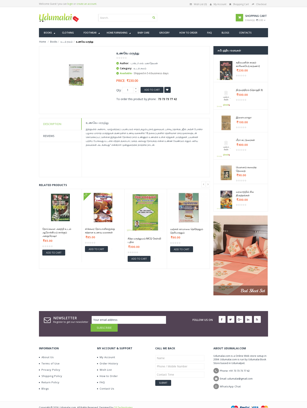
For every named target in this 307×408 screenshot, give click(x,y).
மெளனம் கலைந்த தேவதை (246, 169)
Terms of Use (49, 355)
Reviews (48, 136)
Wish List (104, 362)
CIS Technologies (123, 399)
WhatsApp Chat (230, 378)
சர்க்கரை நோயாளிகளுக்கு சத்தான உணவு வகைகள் (100, 230)
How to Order (107, 368)
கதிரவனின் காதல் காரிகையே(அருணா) (248, 64)
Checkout (259, 4)
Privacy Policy (49, 362)
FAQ (101, 374)
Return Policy (49, 374)
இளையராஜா (244, 117)
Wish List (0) (198, 4)
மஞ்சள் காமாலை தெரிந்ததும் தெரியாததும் (186, 230)
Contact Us (105, 380)
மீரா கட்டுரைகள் (245, 140)
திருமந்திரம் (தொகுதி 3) (249, 90)
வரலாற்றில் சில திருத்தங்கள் (245, 193)
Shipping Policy (50, 368)
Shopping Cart (239, 4)
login (70, 3)
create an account (86, 3)
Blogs (44, 380)
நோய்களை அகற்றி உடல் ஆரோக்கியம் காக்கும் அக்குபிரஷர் (56, 232)
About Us (46, 349)
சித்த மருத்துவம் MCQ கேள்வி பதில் (144, 240)
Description (52, 124)
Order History (107, 355)
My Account (218, 4)
